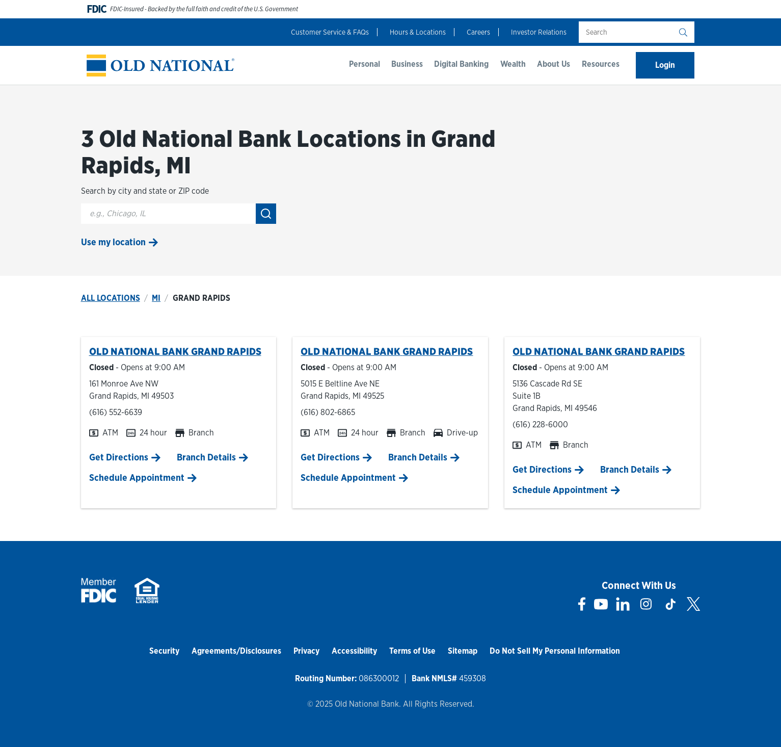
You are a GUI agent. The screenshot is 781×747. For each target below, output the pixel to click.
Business (407, 64)
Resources (601, 64)
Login (665, 65)
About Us (553, 64)
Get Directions (118, 457)
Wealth (513, 64)
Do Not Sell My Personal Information (555, 651)
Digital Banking (461, 64)
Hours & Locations (418, 32)
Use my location (113, 242)
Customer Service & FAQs (330, 32)
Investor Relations (539, 32)
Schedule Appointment (136, 477)
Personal (364, 64)
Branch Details (206, 457)
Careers (478, 32)
